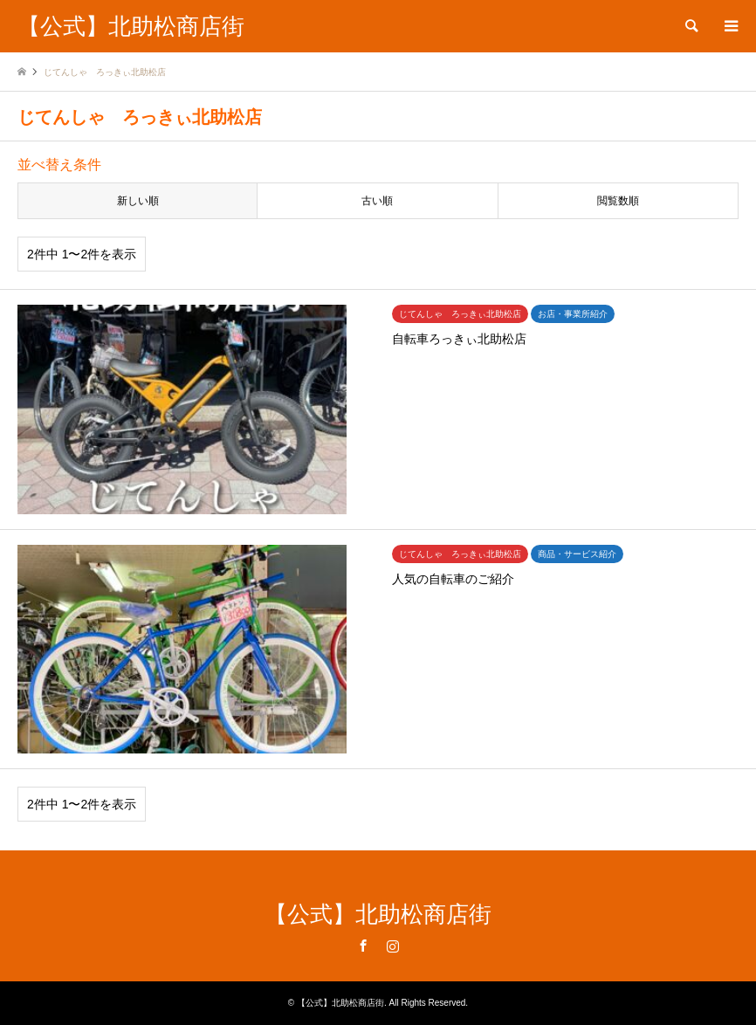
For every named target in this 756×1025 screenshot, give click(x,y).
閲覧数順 (618, 201)
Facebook (363, 945)
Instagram (393, 945)
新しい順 (138, 201)
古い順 (377, 201)
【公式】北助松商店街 (378, 914)
